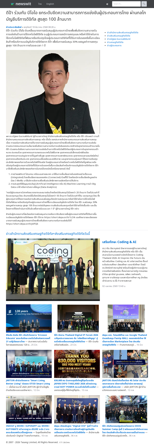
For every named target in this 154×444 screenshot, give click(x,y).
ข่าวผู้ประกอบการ (114, 45)
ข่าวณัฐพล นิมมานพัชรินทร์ (118, 39)
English (50, 4)
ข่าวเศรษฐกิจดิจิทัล (115, 42)
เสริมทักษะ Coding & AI (119, 242)
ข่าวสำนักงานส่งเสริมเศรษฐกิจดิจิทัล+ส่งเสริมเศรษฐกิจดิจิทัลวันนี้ (48, 233)
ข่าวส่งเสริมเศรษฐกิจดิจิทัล (118, 35)
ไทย (40, 4)
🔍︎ (144, 4)
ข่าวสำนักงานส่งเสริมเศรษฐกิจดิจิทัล (122, 32)
